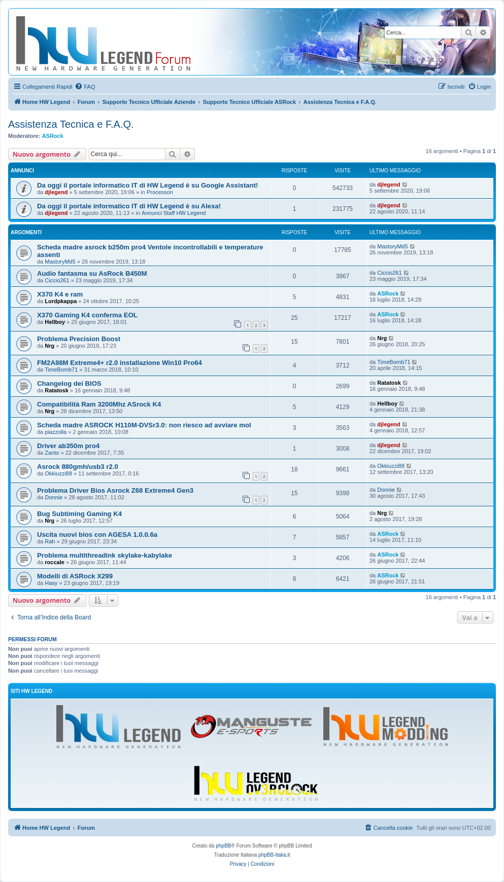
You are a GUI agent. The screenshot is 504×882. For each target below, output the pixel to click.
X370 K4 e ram (60, 294)
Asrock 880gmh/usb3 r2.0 (77, 466)
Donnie (53, 497)
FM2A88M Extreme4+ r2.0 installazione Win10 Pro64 (119, 362)
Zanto (52, 453)
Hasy (51, 583)
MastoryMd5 (60, 262)
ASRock (52, 136)
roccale (54, 562)
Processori (160, 192)
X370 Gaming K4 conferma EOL (87, 315)
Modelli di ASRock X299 (75, 576)
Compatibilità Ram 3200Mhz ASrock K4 (99, 404)
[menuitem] (85, 87)
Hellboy (55, 322)
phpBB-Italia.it (274, 855)
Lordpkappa (61, 301)
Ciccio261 (57, 280)
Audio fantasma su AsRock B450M (92, 273)
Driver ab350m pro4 (68, 446)
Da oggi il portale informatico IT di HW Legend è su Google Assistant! (147, 185)
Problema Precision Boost (78, 339)
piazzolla (55, 432)
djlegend (56, 192)
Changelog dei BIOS (69, 383)
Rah (50, 541)
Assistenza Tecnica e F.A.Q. (71, 124)
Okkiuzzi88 (58, 473)
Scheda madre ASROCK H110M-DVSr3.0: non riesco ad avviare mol (144, 425)
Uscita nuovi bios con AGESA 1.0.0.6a (97, 534)
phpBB (223, 846)
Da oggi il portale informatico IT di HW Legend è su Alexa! (129, 206)
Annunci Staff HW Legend (174, 213)
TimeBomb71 (61, 369)
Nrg (49, 346)
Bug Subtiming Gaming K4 (79, 514)
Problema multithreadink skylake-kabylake (104, 555)
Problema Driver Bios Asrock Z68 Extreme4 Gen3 (115, 490)
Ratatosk (56, 390)
